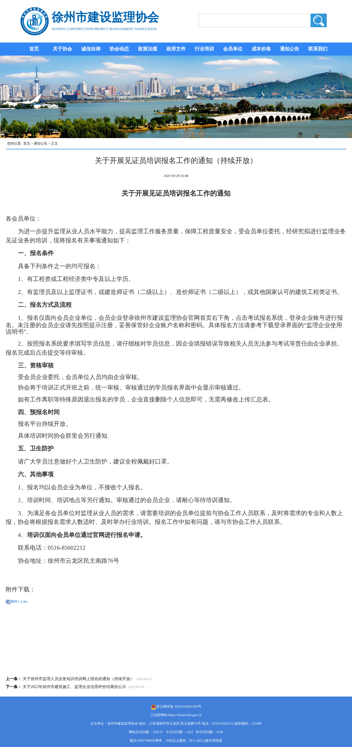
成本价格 (261, 49)
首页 (34, 49)
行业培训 (204, 49)
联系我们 (318, 49)
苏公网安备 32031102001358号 (179, 706)
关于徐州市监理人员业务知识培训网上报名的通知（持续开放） (78, 679)
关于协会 (62, 49)
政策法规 (147, 49)
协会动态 (119, 49)
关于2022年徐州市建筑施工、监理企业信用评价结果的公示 (74, 687)
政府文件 (176, 49)
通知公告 (289, 49)
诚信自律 (90, 49)
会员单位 (232, 49)
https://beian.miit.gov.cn (185, 715)
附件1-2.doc (19, 602)
